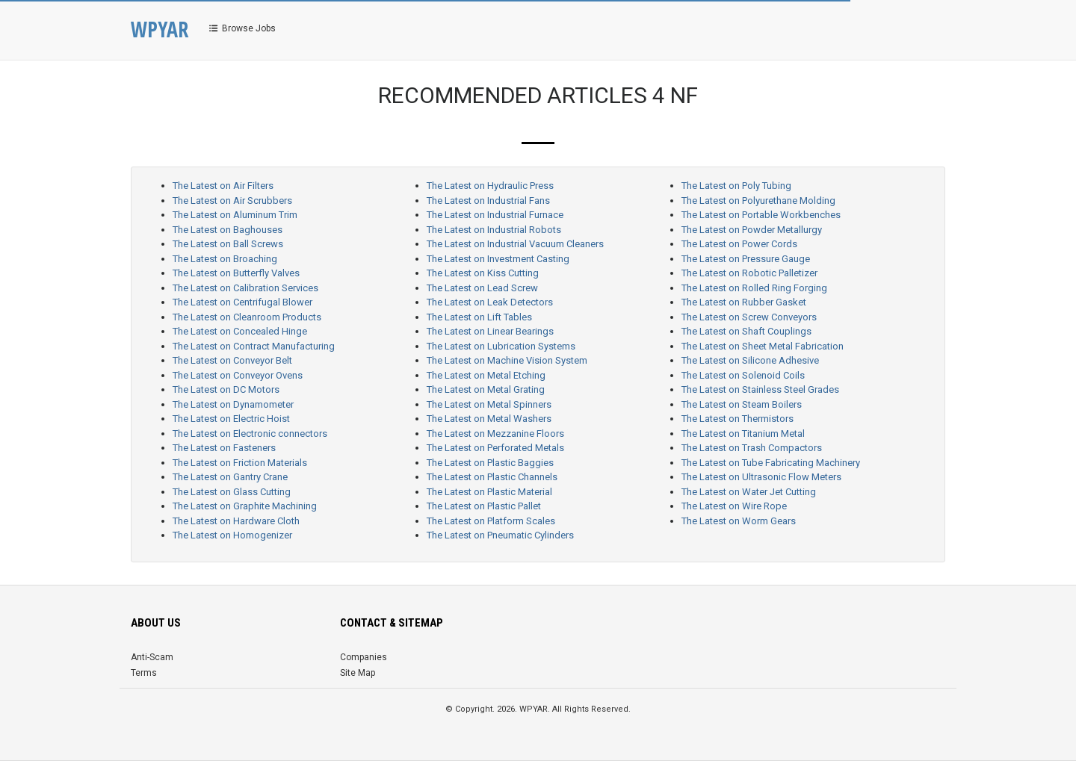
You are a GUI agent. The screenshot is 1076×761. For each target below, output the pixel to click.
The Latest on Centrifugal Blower (242, 302)
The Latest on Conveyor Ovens (238, 375)
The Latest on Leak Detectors (490, 302)
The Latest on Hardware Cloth (236, 521)
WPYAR (159, 29)
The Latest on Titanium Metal (743, 433)
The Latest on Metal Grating (486, 389)
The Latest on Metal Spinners (489, 404)
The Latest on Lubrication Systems (501, 346)
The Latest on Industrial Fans (488, 200)
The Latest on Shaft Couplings (746, 331)
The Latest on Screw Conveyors (749, 317)
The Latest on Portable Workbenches (761, 214)
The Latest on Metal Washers (489, 418)
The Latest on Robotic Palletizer (749, 273)
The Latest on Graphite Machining (245, 506)
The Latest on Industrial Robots (494, 229)
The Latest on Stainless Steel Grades (760, 389)
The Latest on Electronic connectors (250, 433)
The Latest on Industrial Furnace (495, 214)
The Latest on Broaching (225, 258)
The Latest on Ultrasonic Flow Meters (761, 476)
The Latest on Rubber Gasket (743, 302)
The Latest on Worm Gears (738, 521)
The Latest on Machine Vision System (507, 360)
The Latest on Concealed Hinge (240, 331)
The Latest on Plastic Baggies (490, 462)
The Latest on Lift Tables (479, 317)
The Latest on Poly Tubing (736, 185)
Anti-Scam (152, 657)
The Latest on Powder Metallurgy (751, 229)
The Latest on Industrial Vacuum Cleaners (515, 243)
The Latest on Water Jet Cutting (748, 491)
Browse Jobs (241, 28)
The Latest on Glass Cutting (232, 491)
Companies (363, 657)
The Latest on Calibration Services (245, 287)
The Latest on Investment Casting (498, 258)
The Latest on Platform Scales (491, 521)
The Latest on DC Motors (226, 389)
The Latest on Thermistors (737, 418)
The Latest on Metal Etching (486, 375)
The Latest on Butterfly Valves (236, 273)
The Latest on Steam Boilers (741, 404)
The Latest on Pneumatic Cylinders (500, 535)
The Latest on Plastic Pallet (484, 506)
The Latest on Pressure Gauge (745, 258)
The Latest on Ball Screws (228, 243)
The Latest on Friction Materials (240, 462)
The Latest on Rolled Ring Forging (754, 287)
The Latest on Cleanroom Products (247, 317)
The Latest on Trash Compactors (751, 447)
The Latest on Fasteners (224, 447)
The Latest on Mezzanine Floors (495, 433)
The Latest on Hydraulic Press (490, 185)
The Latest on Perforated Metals (495, 447)
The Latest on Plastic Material (489, 491)
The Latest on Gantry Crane (230, 476)
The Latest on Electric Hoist (231, 418)
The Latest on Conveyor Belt (232, 360)
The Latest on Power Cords (739, 243)
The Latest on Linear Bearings (490, 331)
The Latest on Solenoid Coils (743, 375)
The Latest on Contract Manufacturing (254, 346)
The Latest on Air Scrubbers (232, 200)
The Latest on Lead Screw (482, 287)
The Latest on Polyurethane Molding (758, 200)
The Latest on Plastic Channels (492, 476)
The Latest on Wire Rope (734, 506)
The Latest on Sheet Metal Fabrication (762, 346)
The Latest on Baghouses (227, 229)
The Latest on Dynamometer (233, 404)
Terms (144, 673)
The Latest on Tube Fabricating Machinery (770, 462)
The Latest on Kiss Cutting (483, 273)
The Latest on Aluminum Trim (235, 214)
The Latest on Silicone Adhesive (750, 360)
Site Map (357, 673)
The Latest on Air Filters (223, 185)
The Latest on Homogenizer (232, 535)
